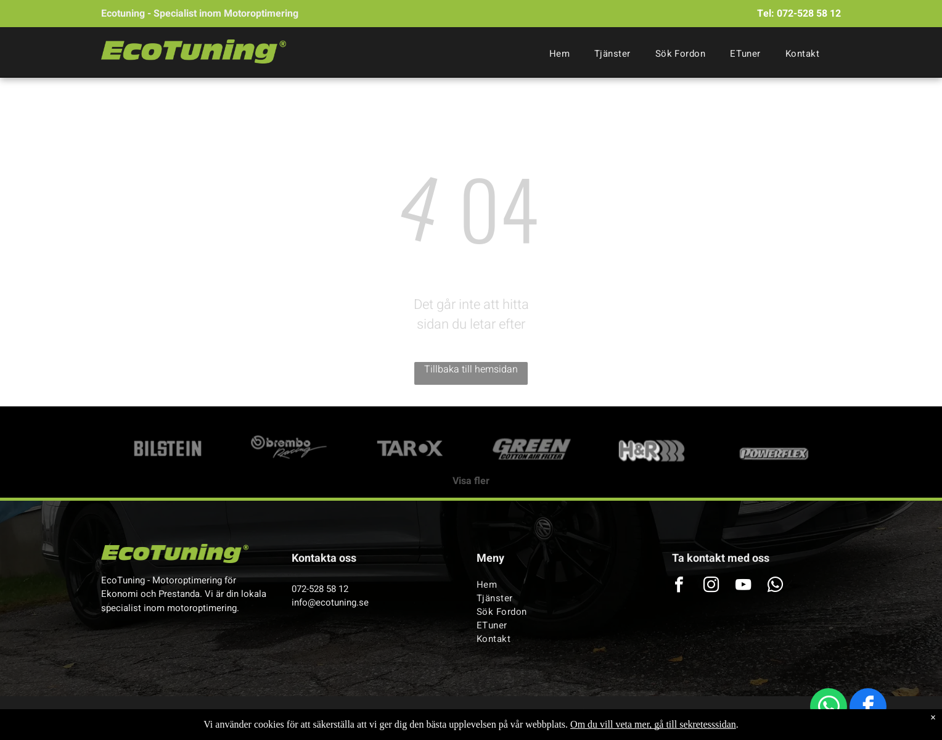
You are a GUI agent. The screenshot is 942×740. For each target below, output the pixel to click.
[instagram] (711, 586)
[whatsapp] (828, 708)
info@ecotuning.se (330, 602)
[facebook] (868, 708)
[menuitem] (559, 54)
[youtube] (743, 586)
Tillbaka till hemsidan (471, 369)
